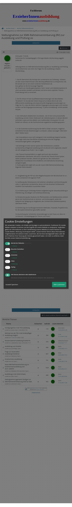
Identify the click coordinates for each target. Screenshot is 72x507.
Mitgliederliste (53, 505)
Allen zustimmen (59, 284)
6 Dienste (14, 264)
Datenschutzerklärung (21, 505)
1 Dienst (14, 246)
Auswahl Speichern (12, 284)
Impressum (35, 505)
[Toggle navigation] (4, 1)
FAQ (44, 505)
